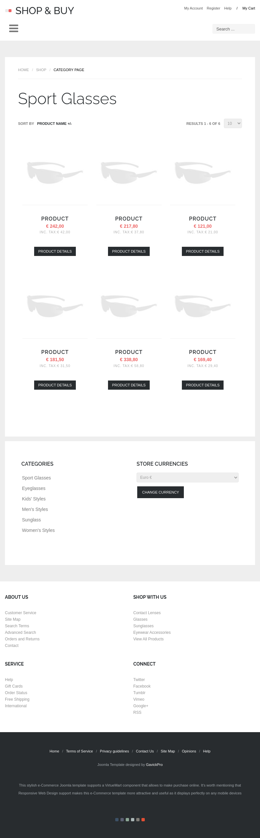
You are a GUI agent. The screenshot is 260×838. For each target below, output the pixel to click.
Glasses (140, 619)
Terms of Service (79, 751)
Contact (11, 645)
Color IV (132, 819)
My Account (193, 8)
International (16, 706)
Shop (41, 70)
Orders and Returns (22, 639)
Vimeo (138, 699)
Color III (127, 819)
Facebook (142, 686)
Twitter (139, 679)
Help (228, 8)
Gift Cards (14, 686)
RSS (137, 712)
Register (213, 8)
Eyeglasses (34, 488)
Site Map (12, 619)
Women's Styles (38, 530)
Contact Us (145, 751)
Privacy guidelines (114, 751)
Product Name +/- (54, 124)
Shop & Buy (40, 11)
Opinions (189, 751)
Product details (55, 251)
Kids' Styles (34, 498)
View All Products (148, 639)
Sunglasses (143, 626)
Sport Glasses (36, 477)
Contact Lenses (147, 613)
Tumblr (139, 693)
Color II (122, 819)
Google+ (140, 706)
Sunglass (31, 519)
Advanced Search (20, 632)
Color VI (143, 819)
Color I (117, 819)
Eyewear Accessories (152, 632)
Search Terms (17, 626)
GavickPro (154, 765)
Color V (138, 819)
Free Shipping (17, 699)
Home (23, 70)
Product (55, 219)
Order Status (16, 693)
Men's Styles (35, 509)
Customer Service (20, 613)
